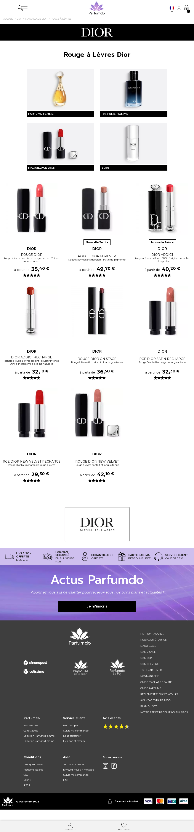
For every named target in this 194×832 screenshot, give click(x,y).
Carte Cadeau (31, 741)
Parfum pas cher (152, 644)
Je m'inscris (97, 617)
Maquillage (148, 656)
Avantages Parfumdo (155, 711)
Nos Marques (31, 736)
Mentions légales (33, 780)
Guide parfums (150, 698)
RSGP (27, 795)
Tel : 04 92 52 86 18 (73, 775)
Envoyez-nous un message (78, 780)
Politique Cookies (33, 775)
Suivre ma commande (75, 741)
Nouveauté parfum (153, 650)
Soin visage (148, 662)
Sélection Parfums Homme (39, 746)
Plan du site (148, 717)
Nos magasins (149, 686)
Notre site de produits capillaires (164, 723)
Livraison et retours (74, 751)
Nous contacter (71, 746)
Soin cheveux (149, 674)
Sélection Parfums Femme (39, 751)
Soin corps (147, 668)
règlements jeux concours (159, 704)
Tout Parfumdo (151, 680)
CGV (26, 785)
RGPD (27, 790)
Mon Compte (70, 736)
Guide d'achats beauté (156, 692)
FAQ (65, 790)
